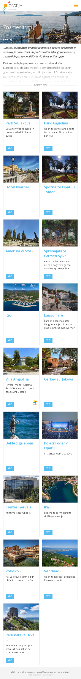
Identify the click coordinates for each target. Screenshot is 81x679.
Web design (33, 674)
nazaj (7, 39)
